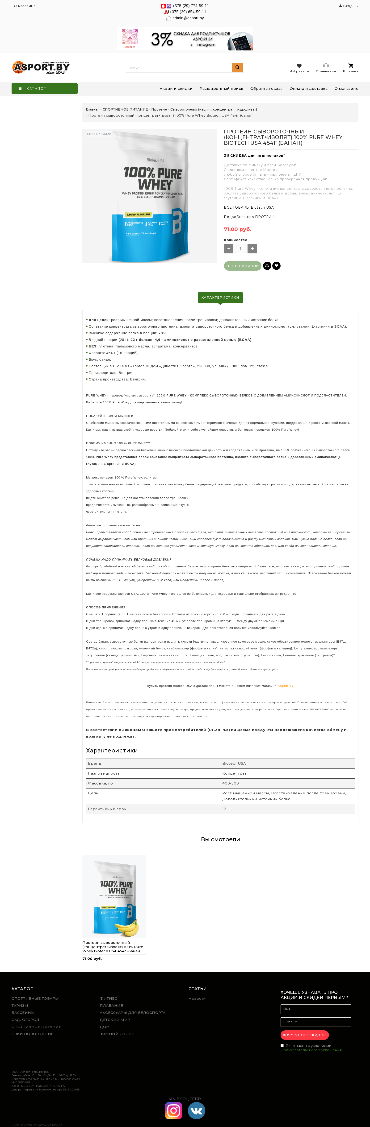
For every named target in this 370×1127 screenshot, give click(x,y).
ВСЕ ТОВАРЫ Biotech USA (249, 207)
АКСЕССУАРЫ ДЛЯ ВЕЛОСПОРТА (133, 1012)
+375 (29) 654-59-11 (188, 12)
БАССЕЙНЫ (23, 1012)
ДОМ (105, 1026)
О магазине (346, 88)
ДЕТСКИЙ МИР (115, 1019)
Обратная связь (266, 88)
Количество (235, 240)
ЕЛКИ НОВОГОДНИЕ (33, 1034)
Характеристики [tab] (220, 297)
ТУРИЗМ (20, 1005)
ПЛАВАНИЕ (111, 1005)
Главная (92, 109)
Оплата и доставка (309, 88)
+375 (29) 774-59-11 (190, 6)
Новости (197, 998)
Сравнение (326, 68)
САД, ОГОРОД (26, 1019)
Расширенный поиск (221, 88)
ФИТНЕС (108, 998)
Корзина (350, 68)
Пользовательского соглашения (311, 1050)
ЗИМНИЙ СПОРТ (116, 1034)
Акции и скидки (176, 88)
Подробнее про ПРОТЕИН (249, 217)
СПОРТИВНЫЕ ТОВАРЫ (35, 998)
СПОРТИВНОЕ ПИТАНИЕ (36, 1026)
